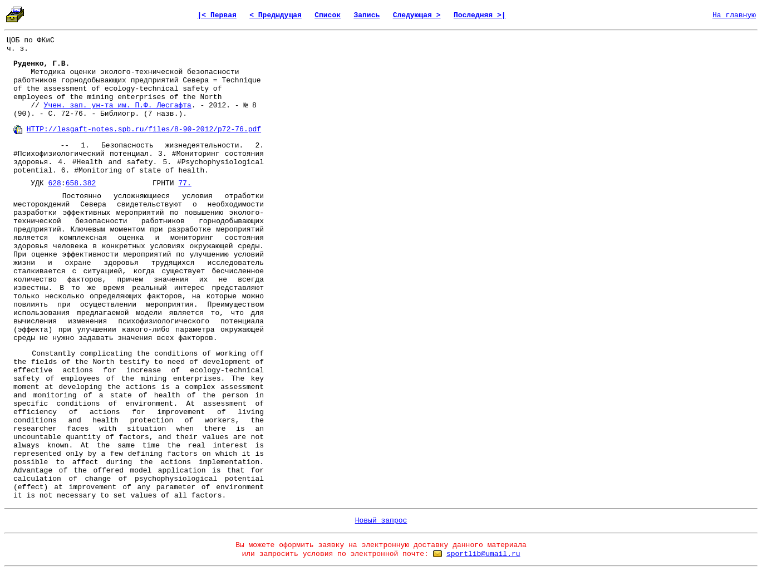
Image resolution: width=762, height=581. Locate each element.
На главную (734, 15)
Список (327, 15)
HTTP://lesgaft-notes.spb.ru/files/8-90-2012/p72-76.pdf (144, 129)
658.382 (81, 183)
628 (54, 183)
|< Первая (217, 15)
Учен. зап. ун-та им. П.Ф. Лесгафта (117, 105)
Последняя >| (480, 15)
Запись (366, 15)
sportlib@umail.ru (483, 554)
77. (184, 183)
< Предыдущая (275, 15)
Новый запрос (381, 520)
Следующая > (417, 15)
